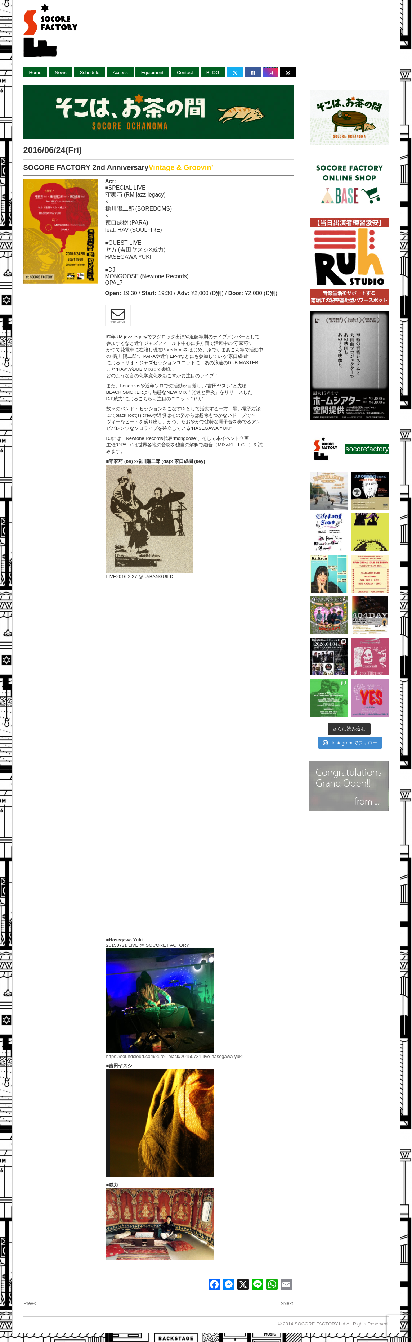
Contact (185, 72)
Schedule (89, 72)
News (61, 72)
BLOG (212, 72)
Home (35, 72)
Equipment (152, 72)
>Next (287, 1303)
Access (120, 72)
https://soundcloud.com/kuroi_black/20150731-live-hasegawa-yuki (174, 1056)
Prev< (30, 1303)
